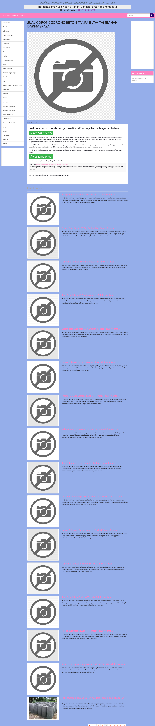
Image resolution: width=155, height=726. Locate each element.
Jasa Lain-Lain (7, 68)
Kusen (5, 143)
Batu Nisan (6, 135)
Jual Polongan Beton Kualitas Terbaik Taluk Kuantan (89, 463)
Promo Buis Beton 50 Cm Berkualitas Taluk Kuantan (88, 228)
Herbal (5, 56)
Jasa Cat (5, 139)
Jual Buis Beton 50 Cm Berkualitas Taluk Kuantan (87, 295)
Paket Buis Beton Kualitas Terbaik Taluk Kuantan (87, 563)
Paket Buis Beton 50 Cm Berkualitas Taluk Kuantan (88, 261)
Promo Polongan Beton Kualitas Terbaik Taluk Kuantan (90, 396)
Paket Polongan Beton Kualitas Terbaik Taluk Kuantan (90, 429)
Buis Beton (6, 39)
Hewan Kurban (8, 60)
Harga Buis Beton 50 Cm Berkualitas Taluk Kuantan (88, 362)
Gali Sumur (6, 48)
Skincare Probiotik (9, 123)
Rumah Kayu (7, 118)
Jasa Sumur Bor (8, 77)
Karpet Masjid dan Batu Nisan (12, 85)
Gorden (5, 52)
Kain (4, 81)
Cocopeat (6, 43)
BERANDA (6, 15)
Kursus (5, 98)
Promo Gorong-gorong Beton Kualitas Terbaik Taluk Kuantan (52, 164)
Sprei (4, 127)
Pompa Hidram (8, 114)
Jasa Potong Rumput (9, 73)
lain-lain (5, 102)
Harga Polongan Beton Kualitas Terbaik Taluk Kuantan (90, 530)
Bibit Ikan (6, 31)
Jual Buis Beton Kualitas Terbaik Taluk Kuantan (86, 597)
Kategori (6, 89)
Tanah (5, 131)
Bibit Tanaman (7, 35)
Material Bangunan (9, 106)
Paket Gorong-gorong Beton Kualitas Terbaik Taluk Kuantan (93, 698)
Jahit (4, 64)
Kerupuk (5, 93)
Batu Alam (6, 23)
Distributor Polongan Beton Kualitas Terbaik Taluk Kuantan (92, 496)
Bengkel (5, 27)
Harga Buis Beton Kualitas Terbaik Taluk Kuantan (87, 631)
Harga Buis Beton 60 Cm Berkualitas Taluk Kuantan (88, 194)
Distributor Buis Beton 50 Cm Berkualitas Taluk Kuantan (91, 329)
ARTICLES (24, 15)
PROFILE (15, 15)
